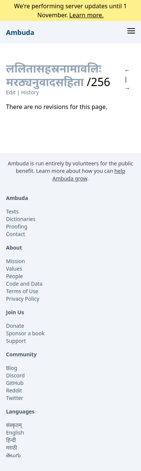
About (14, 247)
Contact (15, 234)
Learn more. (86, 15)
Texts (12, 211)
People (14, 276)
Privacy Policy (22, 298)
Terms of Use (22, 291)
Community (21, 354)
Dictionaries (20, 219)
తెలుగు (13, 455)
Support (16, 340)
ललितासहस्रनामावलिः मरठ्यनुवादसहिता (53, 75)
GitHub (15, 382)
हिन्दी (11, 440)
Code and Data (24, 283)
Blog (11, 367)
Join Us (15, 312)
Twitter (14, 397)
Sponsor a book (25, 333)
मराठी (11, 447)
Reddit (14, 390)
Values (14, 268)
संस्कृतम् (14, 425)
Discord (15, 375)
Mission (15, 261)
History (30, 92)
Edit (10, 92)
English (15, 432)
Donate (15, 325)
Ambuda (20, 32)
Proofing (16, 226)
